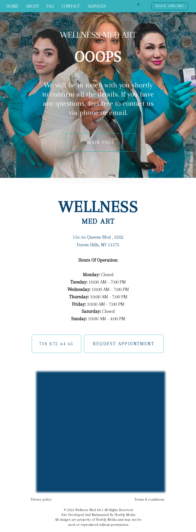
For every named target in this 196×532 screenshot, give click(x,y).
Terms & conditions (149, 499)
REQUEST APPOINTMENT (123, 343)
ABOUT (32, 6)
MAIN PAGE (101, 142)
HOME (12, 6)
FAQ (50, 6)
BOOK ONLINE (169, 6)
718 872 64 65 (56, 343)
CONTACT (71, 6)
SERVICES (97, 6)
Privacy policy (41, 499)
